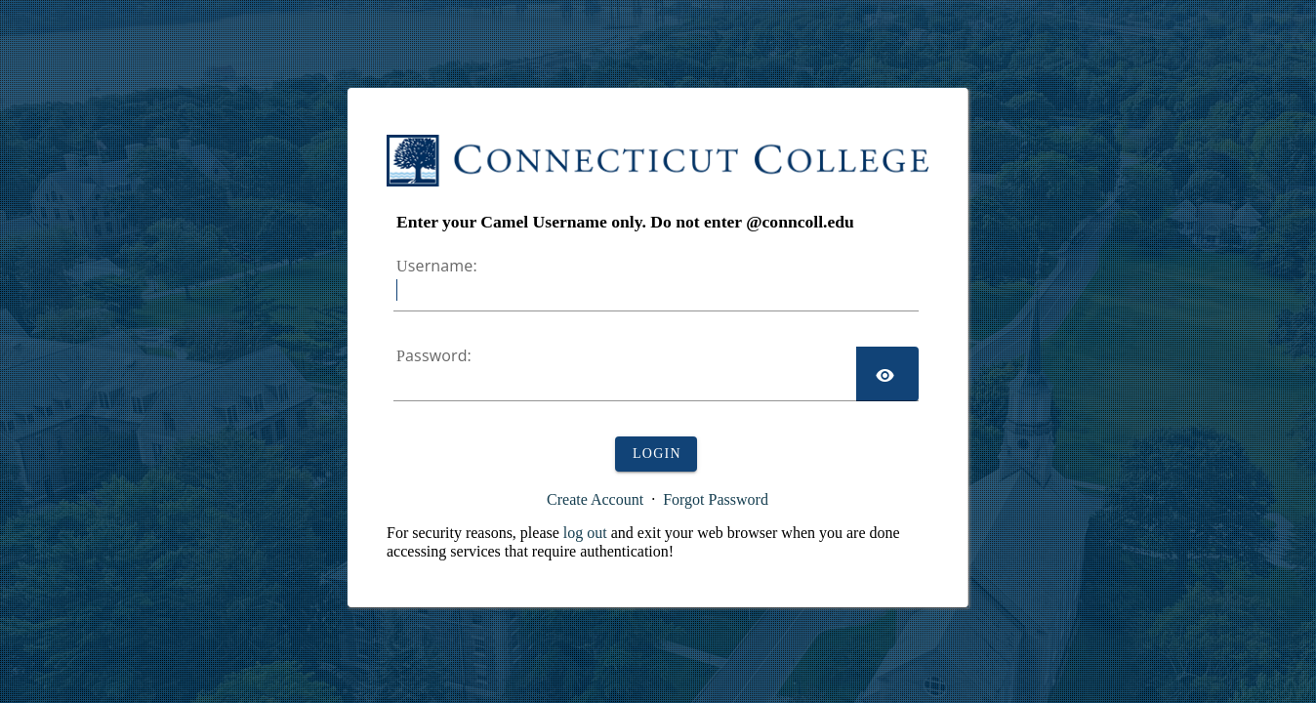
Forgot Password (715, 499)
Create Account (595, 499)
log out (585, 532)
